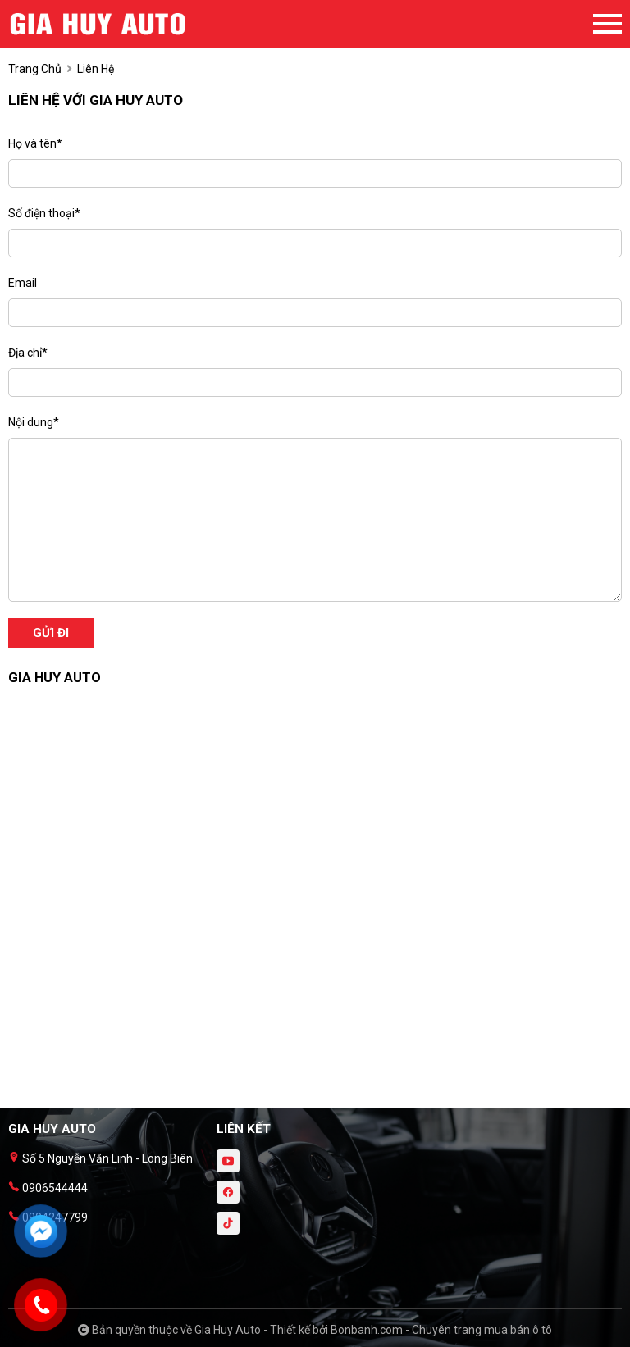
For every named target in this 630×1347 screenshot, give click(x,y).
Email (22, 282)
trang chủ (35, 68)
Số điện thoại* (44, 213)
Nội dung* (33, 422)
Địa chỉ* (28, 352)
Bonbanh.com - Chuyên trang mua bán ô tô (441, 1329)
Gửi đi (51, 633)
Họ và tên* (35, 143)
